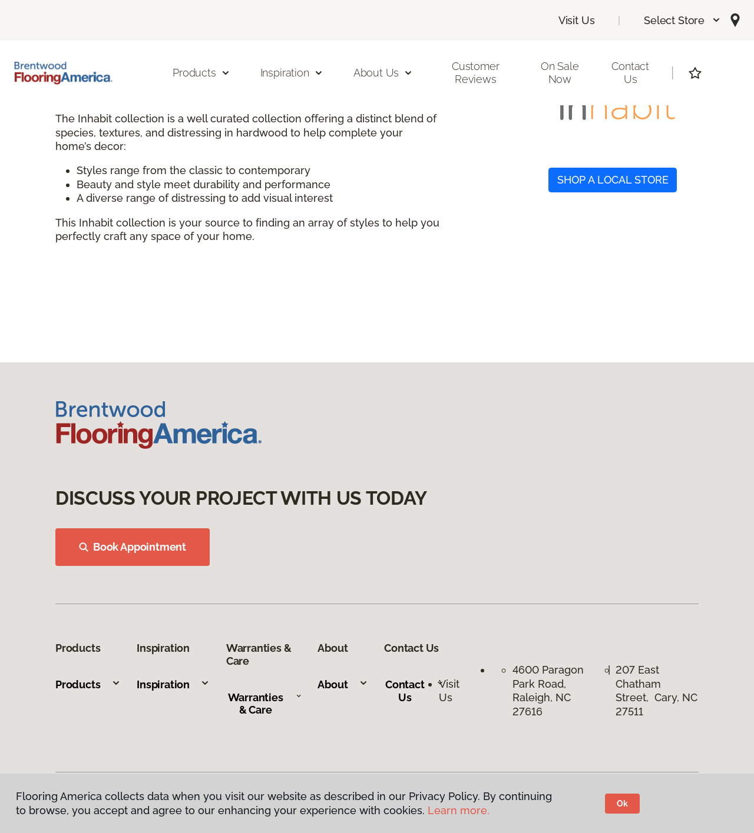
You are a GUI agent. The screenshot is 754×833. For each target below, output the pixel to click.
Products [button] (201, 72)
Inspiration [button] (291, 72)
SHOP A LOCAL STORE (613, 180)
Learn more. (459, 810)
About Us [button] (383, 72)
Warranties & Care (265, 704)
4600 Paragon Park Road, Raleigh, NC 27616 (548, 690)
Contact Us (630, 72)
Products (88, 684)
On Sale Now (560, 72)
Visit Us (576, 20)
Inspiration (173, 684)
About (343, 684)
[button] (682, 20)
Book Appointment (132, 547)
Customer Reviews (476, 72)
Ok (622, 803)
